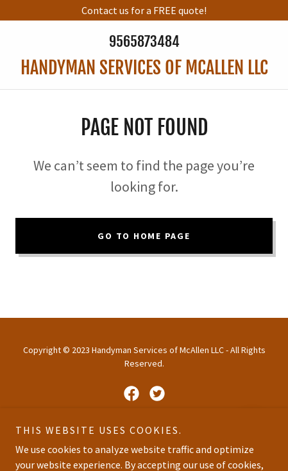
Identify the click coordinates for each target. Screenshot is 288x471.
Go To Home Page (143, 236)
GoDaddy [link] (137, 438)
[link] (144, 68)
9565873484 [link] (144, 41)
